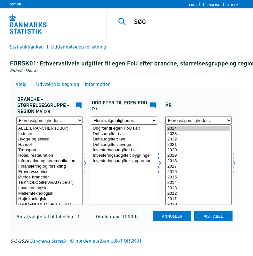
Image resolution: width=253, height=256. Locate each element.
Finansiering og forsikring (49, 166)
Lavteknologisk (49, 188)
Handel (49, 144)
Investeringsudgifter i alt (124, 150)
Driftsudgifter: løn (124, 139)
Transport (49, 150)
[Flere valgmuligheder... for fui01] (49, 120)
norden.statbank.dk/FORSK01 (108, 241)
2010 (198, 204)
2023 (198, 134)
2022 (198, 139)
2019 (198, 155)
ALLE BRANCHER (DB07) (49, 128)
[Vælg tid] (198, 164)
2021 (198, 144)
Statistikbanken (27, 46)
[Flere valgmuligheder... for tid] (198, 120)
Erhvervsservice (49, 172)
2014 (198, 182)
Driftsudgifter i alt (124, 134)
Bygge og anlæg (49, 139)
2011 (198, 199)
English (213, 5)
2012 (198, 193)
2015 (198, 177)
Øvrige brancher (49, 177)
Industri (49, 134)
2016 (198, 172)
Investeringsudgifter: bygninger (124, 155)
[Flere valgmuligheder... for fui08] (124, 120)
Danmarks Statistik (48, 241)
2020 (198, 150)
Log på (195, 5)
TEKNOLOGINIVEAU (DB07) (49, 182)
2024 (198, 128)
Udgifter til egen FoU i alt (124, 128)
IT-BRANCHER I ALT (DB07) (49, 204)
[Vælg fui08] (124, 164)
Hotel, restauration (49, 155)
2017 (198, 166)
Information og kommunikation (49, 161)
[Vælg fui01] (49, 164)
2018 (198, 161)
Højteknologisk (49, 199)
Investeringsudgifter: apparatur (124, 161)
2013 (198, 188)
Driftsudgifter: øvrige (124, 144)
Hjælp (232, 5)
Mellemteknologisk (49, 193)
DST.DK (15, 4)
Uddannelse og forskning (78, 46)
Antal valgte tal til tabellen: (46, 216)
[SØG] (189, 21)
